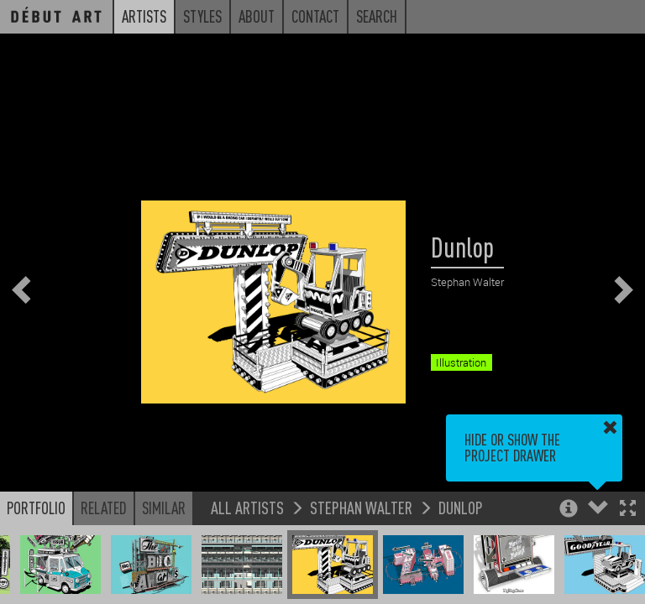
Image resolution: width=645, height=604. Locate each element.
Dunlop (460, 507)
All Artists (247, 507)
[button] (628, 509)
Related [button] (104, 507)
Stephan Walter (361, 507)
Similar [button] (164, 507)
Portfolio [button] (36, 507)
